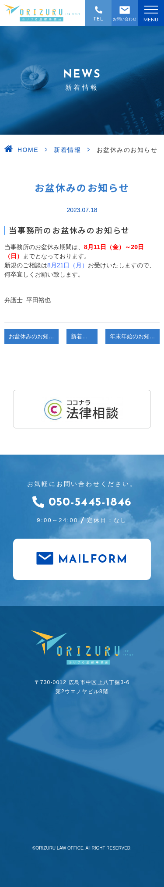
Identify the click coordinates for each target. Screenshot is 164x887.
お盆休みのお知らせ (34, 337)
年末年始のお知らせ (135, 337)
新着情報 (67, 149)
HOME (27, 149)
